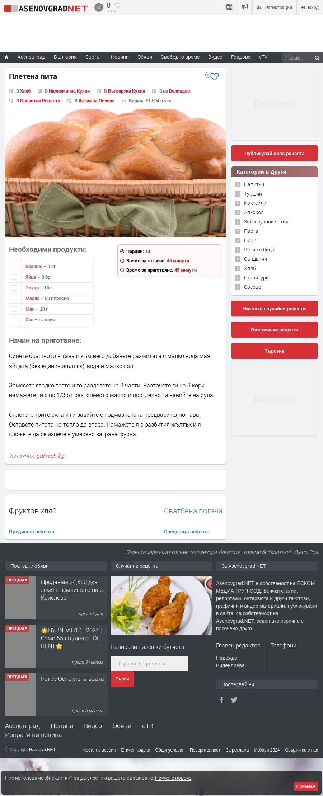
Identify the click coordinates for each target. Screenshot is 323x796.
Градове (241, 56)
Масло (33, 298)
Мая (30, 309)
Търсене (275, 351)
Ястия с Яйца (259, 249)
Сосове (252, 286)
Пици (250, 240)
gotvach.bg (50, 455)
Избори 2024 (267, 750)
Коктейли (255, 202)
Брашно (34, 266)
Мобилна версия (99, 750)
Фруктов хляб (33, 510)
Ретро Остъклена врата (72, 678)
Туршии (253, 193)
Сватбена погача (193, 510)
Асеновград (22, 725)
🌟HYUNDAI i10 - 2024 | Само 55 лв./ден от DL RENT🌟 (71, 638)
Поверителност (205, 750)
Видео (93, 725)
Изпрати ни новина (33, 734)
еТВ (147, 725)
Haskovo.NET (42, 749)
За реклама (237, 750)
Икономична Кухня (69, 91)
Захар (32, 287)
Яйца (31, 277)
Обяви (122, 725)
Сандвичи (255, 258)
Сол (29, 319)
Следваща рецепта (187, 531)
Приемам (306, 786)
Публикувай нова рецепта (274, 153)
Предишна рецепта (32, 531)
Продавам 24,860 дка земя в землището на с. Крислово (72, 590)
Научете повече (173, 777)
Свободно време (180, 56)
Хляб (25, 91)
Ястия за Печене (96, 100)
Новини (120, 56)
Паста (251, 230)
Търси (122, 679)
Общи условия (169, 750)
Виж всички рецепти (274, 330)
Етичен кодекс (135, 750)
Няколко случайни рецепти (274, 308)
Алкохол (254, 212)
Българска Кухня (126, 91)
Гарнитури (256, 277)
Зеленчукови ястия (266, 221)
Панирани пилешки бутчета (147, 646)
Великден (179, 91)
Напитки (254, 184)
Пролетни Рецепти (40, 100)
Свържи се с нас (301, 750)
